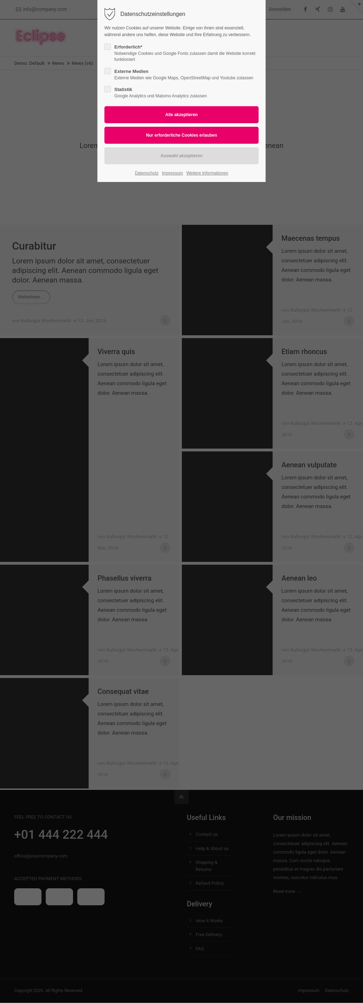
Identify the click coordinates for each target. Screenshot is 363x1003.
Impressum (172, 173)
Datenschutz (146, 173)
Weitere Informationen (207, 173)
